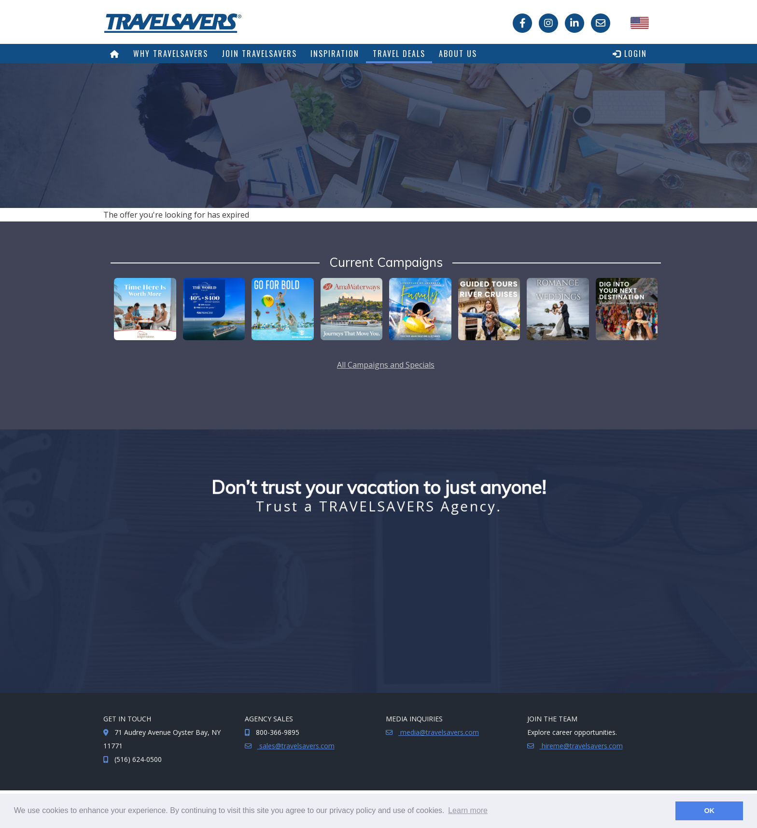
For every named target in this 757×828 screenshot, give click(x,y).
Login (630, 53)
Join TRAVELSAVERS (259, 53)
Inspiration (334, 53)
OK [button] (709, 810)
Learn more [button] (468, 810)
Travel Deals (399, 53)
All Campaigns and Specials (386, 364)
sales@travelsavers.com (296, 745)
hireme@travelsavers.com (581, 745)
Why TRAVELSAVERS (170, 53)
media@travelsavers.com (438, 732)
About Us (458, 53)
